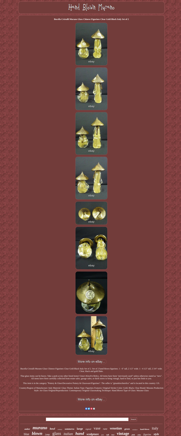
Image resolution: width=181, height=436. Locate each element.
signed (88, 429)
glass (56, 433)
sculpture (93, 434)
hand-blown (144, 429)
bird (113, 435)
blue (26, 434)
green (127, 429)
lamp (47, 435)
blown (37, 433)
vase (97, 428)
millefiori (135, 429)
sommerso (69, 429)
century (60, 429)
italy (155, 428)
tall (107, 435)
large (80, 428)
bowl (52, 428)
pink (133, 435)
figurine (147, 434)
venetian (116, 428)
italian (68, 434)
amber (27, 429)
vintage (123, 433)
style (156, 434)
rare (105, 428)
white (139, 435)
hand (79, 433)
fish (102, 435)
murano (40, 427)
